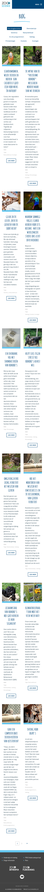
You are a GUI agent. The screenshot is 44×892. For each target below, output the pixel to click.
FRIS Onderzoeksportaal (33, 858)
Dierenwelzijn (31, 28)
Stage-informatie (9, 860)
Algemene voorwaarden (13, 889)
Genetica (14, 33)
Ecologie (35, 41)
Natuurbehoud (28, 33)
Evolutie (24, 41)
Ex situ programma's (16, 37)
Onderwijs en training (10, 858)
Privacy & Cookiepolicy (31, 889)
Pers (26, 860)
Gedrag (32, 37)
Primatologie (10, 41)
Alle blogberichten (14, 28)
